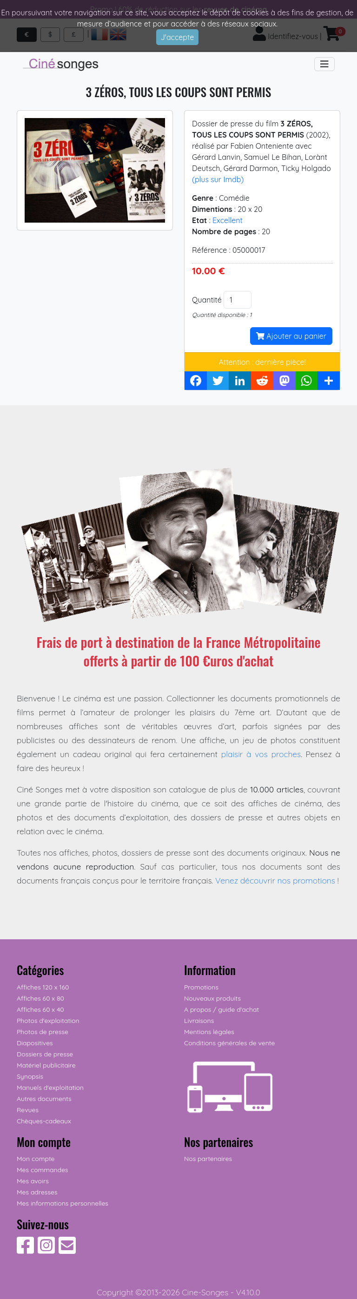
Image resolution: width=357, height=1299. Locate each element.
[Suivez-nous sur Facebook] (25, 1250)
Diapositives (35, 1043)
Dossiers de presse (45, 1054)
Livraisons (199, 1020)
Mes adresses (37, 1192)
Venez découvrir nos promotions (275, 880)
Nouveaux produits (212, 998)
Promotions (201, 987)
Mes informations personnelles (62, 1203)
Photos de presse (42, 1032)
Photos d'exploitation (48, 1020)
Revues (28, 1110)
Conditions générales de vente (229, 1043)
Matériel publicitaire (46, 1065)
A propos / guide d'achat (221, 1009)
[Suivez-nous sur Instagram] (46, 1250)
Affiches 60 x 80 (40, 998)
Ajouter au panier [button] (291, 336)
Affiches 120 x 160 (43, 987)
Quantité (207, 299)
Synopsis (30, 1076)
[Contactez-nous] (67, 1250)
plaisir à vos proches (261, 754)
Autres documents (44, 1099)
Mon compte (36, 1158)
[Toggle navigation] (324, 64)
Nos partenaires (208, 1158)
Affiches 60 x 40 (40, 1009)
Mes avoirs (33, 1181)
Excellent (227, 220)
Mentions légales (209, 1032)
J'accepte (177, 37)
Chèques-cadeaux (44, 1121)
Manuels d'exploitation (50, 1087)
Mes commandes (42, 1170)
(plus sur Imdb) (218, 179)
